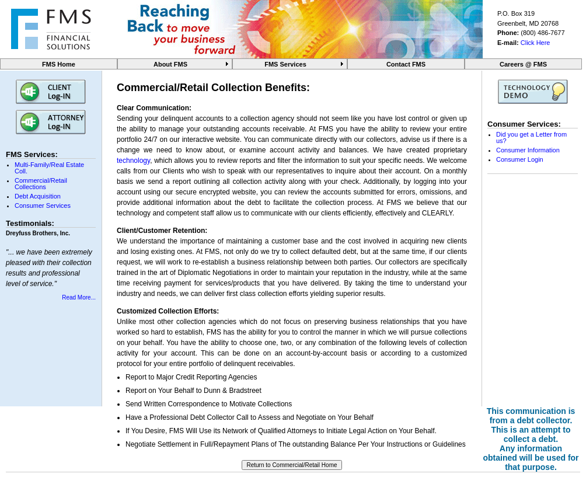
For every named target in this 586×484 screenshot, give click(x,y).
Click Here (535, 42)
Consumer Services (43, 205)
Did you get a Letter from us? (531, 137)
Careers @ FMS (523, 64)
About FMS (170, 64)
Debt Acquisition (38, 196)
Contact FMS (405, 64)
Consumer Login (519, 159)
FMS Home (58, 64)
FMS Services (285, 64)
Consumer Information (528, 150)
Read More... (79, 297)
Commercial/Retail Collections (41, 183)
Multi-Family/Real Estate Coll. (49, 168)
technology (133, 160)
